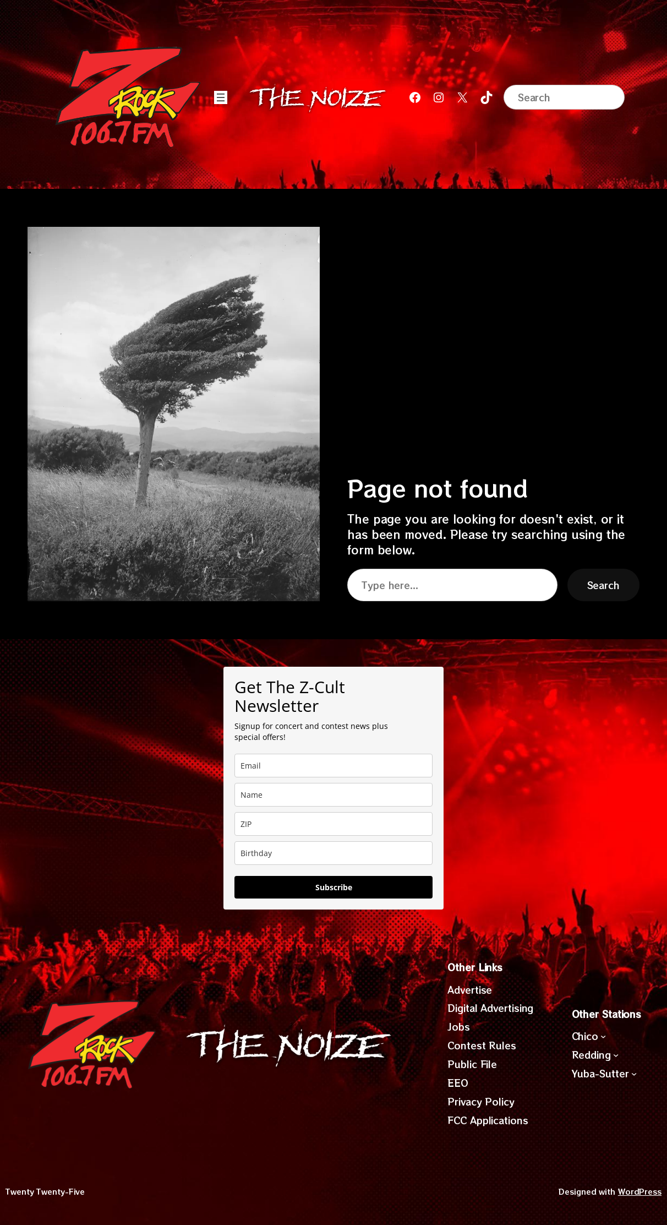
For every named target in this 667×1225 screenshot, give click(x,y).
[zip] (333, 824)
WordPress (639, 1191)
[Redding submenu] (616, 1055)
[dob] (333, 853)
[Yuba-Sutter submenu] (634, 1073)
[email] (333, 765)
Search (603, 585)
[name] (333, 795)
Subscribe (333, 887)
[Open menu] (220, 97)
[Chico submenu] (603, 1036)
